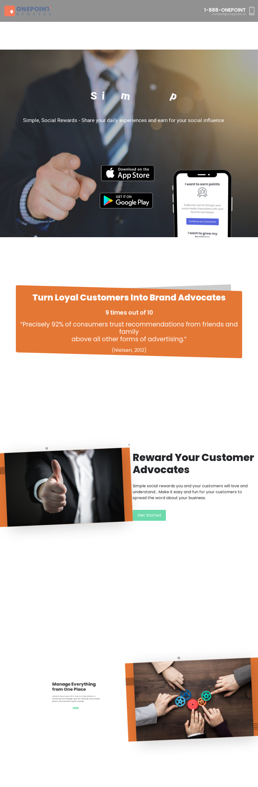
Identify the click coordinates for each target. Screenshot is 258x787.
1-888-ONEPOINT (225, 9)
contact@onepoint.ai (229, 14)
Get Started (149, 515)
